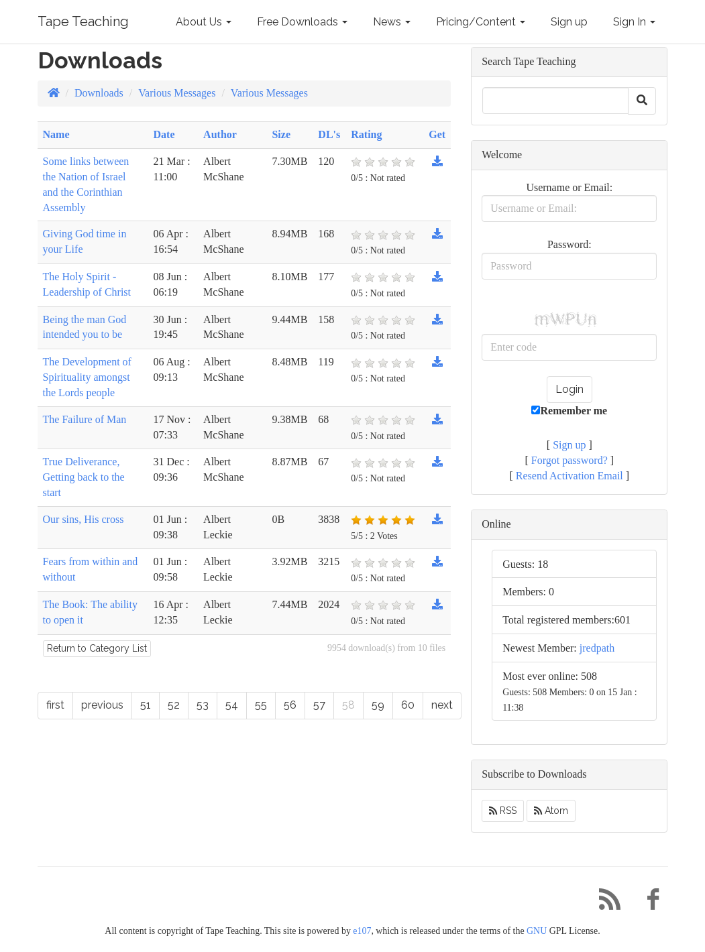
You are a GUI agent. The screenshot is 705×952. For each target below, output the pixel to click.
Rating (366, 134)
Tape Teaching (83, 21)
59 (378, 705)
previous (102, 705)
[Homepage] (54, 93)
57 (319, 705)
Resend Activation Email (569, 475)
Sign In (634, 21)
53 (203, 705)
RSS (503, 810)
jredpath (597, 648)
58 (348, 705)
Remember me (569, 410)
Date (164, 134)
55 (261, 705)
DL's (329, 134)
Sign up (569, 21)
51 (145, 705)
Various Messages (176, 93)
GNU (537, 931)
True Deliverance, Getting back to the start (84, 477)
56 (290, 705)
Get (437, 134)
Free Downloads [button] (302, 21)
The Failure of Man (85, 419)
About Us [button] (203, 21)
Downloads (98, 93)
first (55, 705)
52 (174, 705)
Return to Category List (97, 648)
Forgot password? (569, 460)
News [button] (392, 21)
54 (231, 705)
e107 (362, 931)
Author (220, 134)
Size (281, 134)
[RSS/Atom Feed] (605, 902)
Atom (551, 810)
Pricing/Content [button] (480, 21)
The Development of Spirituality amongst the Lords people (87, 377)
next (442, 705)
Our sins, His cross (83, 519)
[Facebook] (648, 902)
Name (56, 134)
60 (408, 705)
